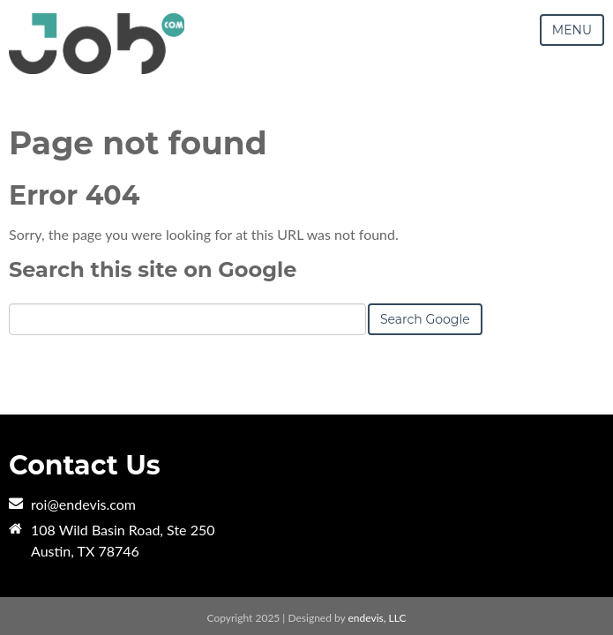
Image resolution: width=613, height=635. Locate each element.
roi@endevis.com (83, 504)
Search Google (425, 319)
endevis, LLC (377, 617)
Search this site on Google (152, 269)
